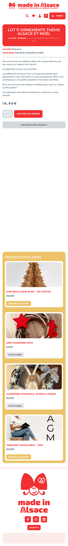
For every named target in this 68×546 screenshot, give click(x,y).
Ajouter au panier (28, 114)
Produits (22, 38)
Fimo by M (16, 49)
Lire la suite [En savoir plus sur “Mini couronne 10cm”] (15, 354)
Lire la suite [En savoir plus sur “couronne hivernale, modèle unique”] (15, 405)
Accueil (12, 38)
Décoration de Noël (34, 53)
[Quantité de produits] (7, 114)
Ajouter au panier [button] (18, 303)
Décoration (20, 53)
